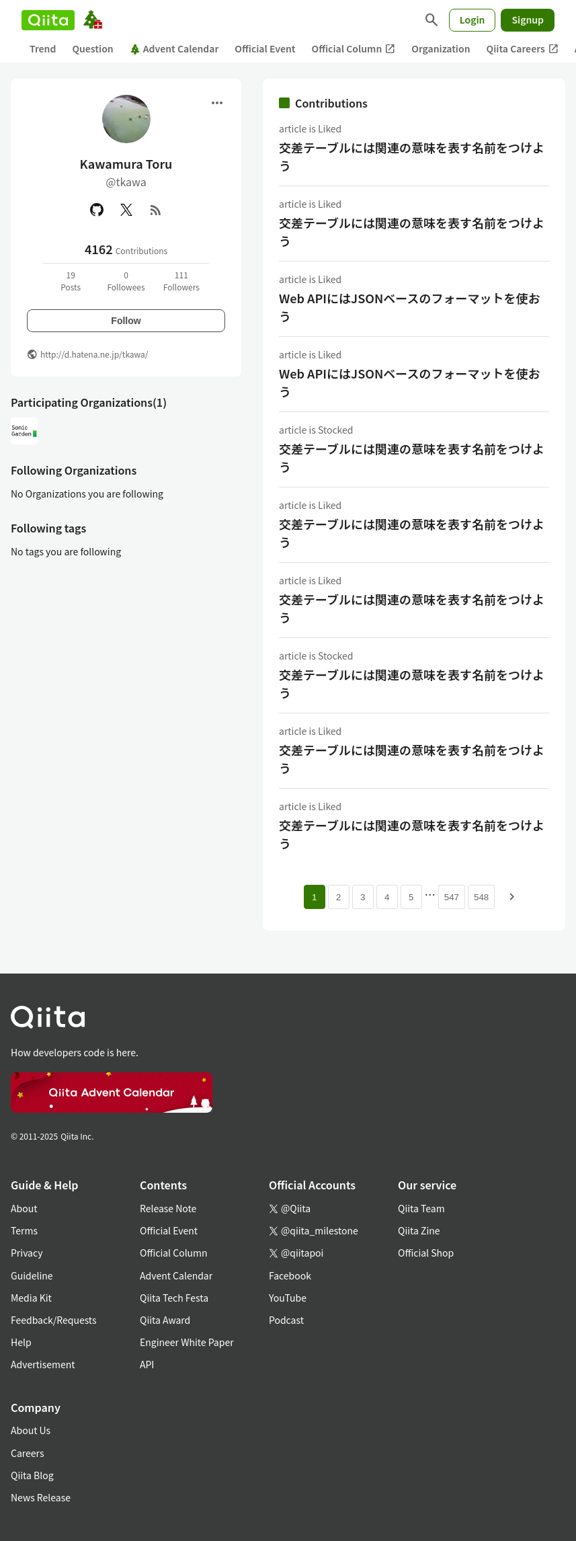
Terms (24, 1230)
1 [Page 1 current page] (314, 897)
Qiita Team (421, 1208)
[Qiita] (48, 20)
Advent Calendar (174, 48)
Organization (440, 48)
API (147, 1364)
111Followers (181, 280)
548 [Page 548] (481, 897)
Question (92, 48)
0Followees (126, 280)
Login (472, 19)
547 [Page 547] (451, 897)
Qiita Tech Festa (174, 1297)
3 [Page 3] (362, 897)
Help (21, 1342)
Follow (125, 320)
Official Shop (426, 1252)
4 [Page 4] (386, 897)
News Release (41, 1497)
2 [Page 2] (338, 897)
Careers (27, 1453)
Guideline (32, 1275)
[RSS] (156, 210)
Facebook (290, 1275)
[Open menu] (217, 102)
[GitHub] (97, 210)
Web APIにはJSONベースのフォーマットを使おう (409, 307)
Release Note (168, 1208)
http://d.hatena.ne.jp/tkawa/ (94, 354)
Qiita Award (165, 1320)
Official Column (354, 49)
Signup (527, 19)
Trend (43, 48)
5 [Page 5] (411, 897)
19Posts (70, 280)
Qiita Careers (523, 49)
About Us (30, 1430)
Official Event (265, 48)
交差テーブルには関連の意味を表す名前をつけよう (411, 156)
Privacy (26, 1252)
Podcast (286, 1320)
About (24, 1208)
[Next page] (512, 897)
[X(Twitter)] (126, 210)
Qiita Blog (32, 1475)
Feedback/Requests (54, 1320)
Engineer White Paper (187, 1342)
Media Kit (31, 1297)
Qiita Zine (419, 1230)
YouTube (287, 1297)
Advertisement (43, 1364)
